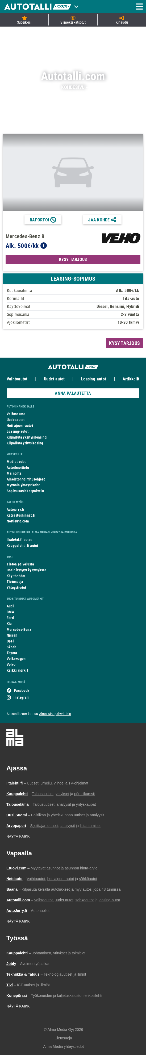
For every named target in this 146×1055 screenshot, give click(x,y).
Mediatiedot (16, 462)
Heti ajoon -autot (20, 425)
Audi (10, 606)
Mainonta (14, 473)
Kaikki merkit (17, 670)
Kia (9, 623)
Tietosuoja (15, 582)
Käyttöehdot (16, 576)
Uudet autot (54, 378)
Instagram (21, 697)
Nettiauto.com (18, 521)
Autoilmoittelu (18, 467)
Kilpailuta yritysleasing (25, 443)
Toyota (12, 653)
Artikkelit (131, 378)
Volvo (11, 664)
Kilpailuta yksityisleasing (27, 437)
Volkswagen (16, 659)
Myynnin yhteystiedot (23, 485)
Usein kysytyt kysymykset (26, 570)
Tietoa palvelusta (20, 564)
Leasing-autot (93, 378)
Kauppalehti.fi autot (22, 545)
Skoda (11, 647)
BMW (11, 612)
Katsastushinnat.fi (21, 515)
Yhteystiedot (16, 587)
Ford (10, 618)
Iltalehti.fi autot (19, 540)
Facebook (21, 690)
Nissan (12, 635)
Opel (10, 641)
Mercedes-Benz (19, 629)
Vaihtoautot (17, 378)
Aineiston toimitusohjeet (26, 479)
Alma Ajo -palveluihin (55, 714)
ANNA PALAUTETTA (73, 393)
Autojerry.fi (15, 509)
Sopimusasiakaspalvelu (25, 491)
